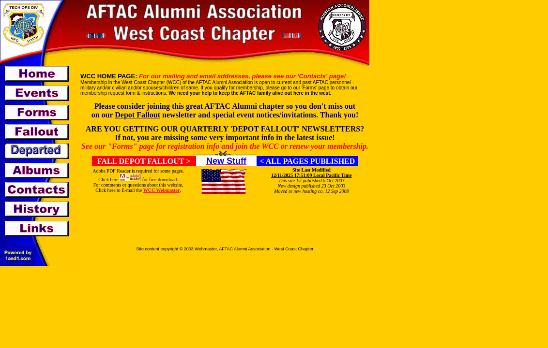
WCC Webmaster (161, 190)
